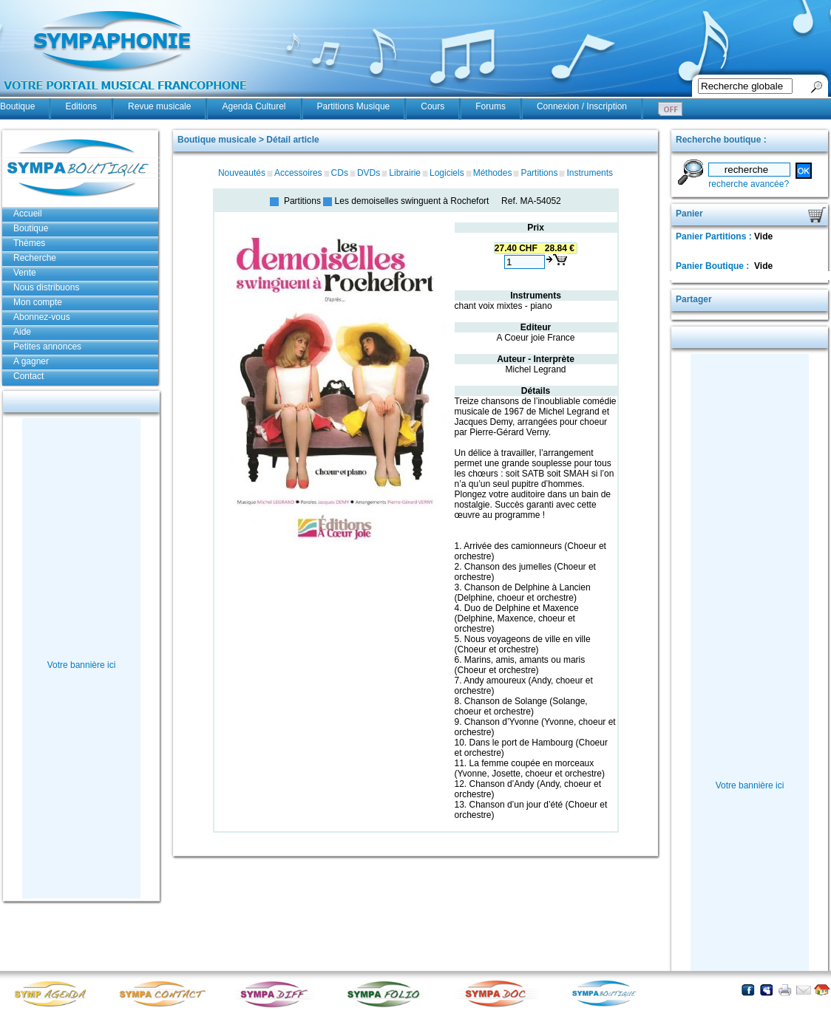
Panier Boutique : (714, 266)
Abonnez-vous (41, 317)
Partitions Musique (353, 106)
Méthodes (492, 173)
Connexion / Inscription (582, 106)
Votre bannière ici (81, 665)
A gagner (31, 361)
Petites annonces (47, 346)
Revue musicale (159, 106)
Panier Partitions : (715, 236)
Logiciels (447, 173)
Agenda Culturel (253, 106)
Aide (22, 332)
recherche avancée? (748, 184)
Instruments (589, 173)
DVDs (368, 173)
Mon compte (37, 302)
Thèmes (29, 243)
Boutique (17, 106)
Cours (432, 106)
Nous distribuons (46, 287)
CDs (339, 173)
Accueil (27, 213)
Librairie (405, 173)
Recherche (34, 258)
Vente (24, 272)
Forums (490, 106)
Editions (81, 106)
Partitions (538, 173)
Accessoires (298, 173)
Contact (28, 376)
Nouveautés (241, 173)
